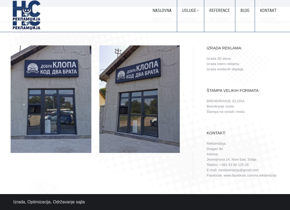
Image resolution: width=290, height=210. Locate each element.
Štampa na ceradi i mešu (226, 112)
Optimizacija (38, 202)
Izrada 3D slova (219, 59)
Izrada (19, 202)
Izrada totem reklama (223, 64)
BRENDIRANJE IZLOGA (226, 101)
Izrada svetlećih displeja (225, 69)
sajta (80, 202)
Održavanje (64, 202)
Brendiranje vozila (220, 106)
